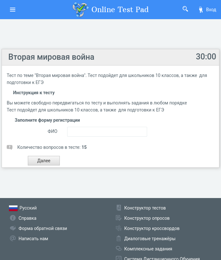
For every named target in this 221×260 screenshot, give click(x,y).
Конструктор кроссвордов (152, 228)
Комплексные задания (148, 248)
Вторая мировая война (51, 57)
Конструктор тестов (145, 207)
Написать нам (33, 238)
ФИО (52, 131)
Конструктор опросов (147, 218)
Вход (207, 9)
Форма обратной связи (43, 228)
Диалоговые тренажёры (150, 238)
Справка (27, 218)
